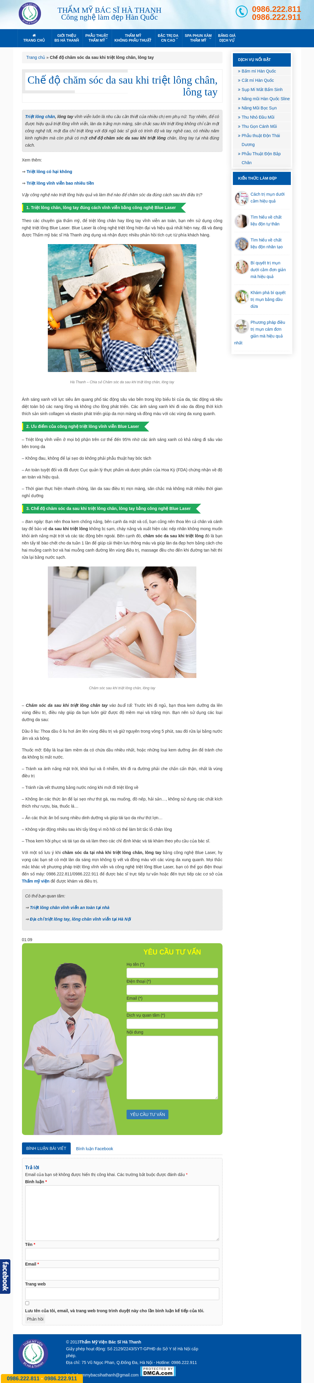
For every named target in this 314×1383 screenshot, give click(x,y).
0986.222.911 (276, 17)
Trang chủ (35, 57)
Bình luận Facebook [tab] (94, 1148)
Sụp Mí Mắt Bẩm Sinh (262, 89)
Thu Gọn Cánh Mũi (259, 126)
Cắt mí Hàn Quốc (258, 80)
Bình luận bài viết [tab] (46, 1148)
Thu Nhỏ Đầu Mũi (258, 117)
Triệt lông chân (40, 116)
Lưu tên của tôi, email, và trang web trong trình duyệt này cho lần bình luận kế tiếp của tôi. (114, 1310)
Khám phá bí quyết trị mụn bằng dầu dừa (268, 299)
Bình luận (36, 1181)
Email (32, 1264)
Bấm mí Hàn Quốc (259, 71)
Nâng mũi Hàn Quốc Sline (266, 98)
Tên (30, 1244)
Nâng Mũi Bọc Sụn (259, 108)
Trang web (35, 1284)
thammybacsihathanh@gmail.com (107, 1375)
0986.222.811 (276, 9)
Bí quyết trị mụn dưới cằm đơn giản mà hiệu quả (268, 269)
